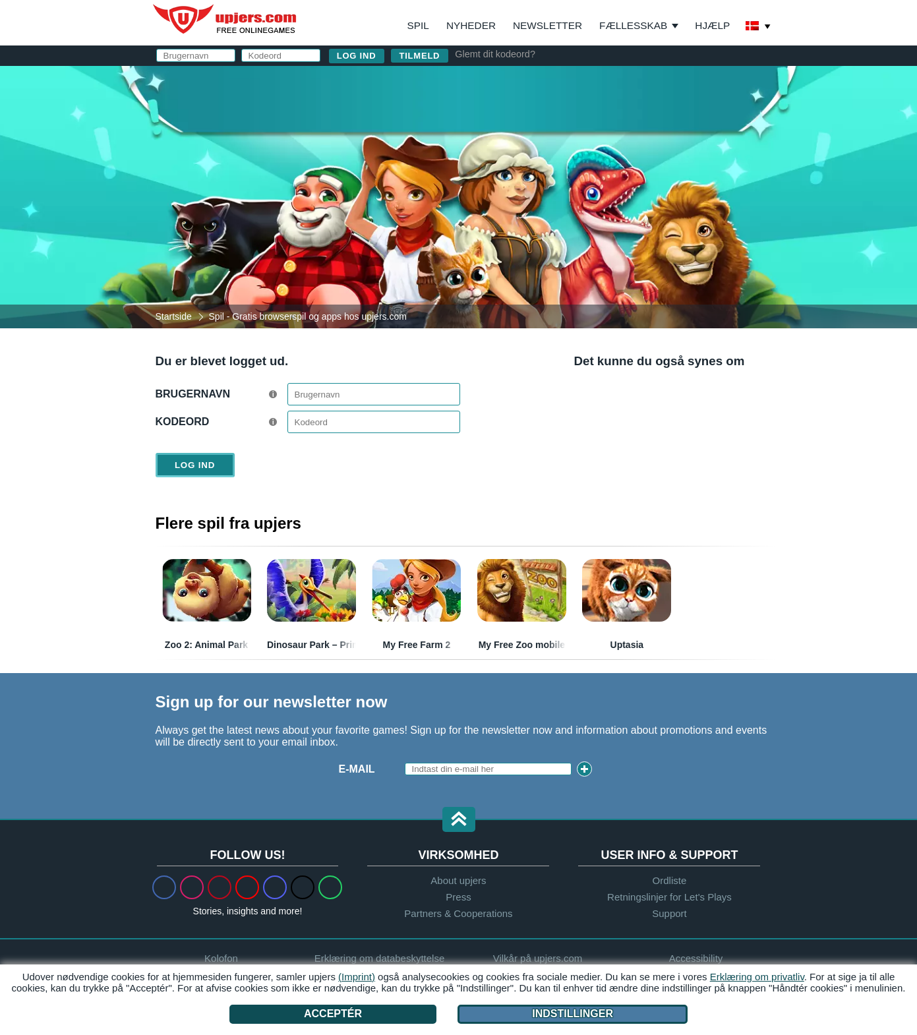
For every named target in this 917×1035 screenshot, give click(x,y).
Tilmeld (419, 56)
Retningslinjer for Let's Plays (669, 896)
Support (669, 913)
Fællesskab (633, 25)
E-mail (357, 769)
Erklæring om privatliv (757, 976)
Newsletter (547, 25)
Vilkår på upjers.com (538, 958)
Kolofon (221, 958)
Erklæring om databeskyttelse (379, 958)
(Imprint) (356, 976)
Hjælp (712, 25)
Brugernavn (193, 393)
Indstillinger (572, 1013)
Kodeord (183, 421)
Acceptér (333, 1013)
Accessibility (696, 958)
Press (458, 896)
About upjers (458, 880)
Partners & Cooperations (458, 913)
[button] (458, 820)
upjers (225, 19)
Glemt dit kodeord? (495, 54)
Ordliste (670, 880)
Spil (418, 25)
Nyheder (471, 25)
